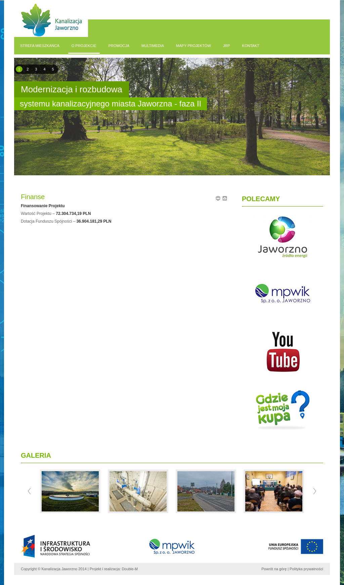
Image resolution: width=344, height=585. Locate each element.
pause (170, 122)
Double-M (130, 569)
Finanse (33, 196)
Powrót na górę (274, 569)
